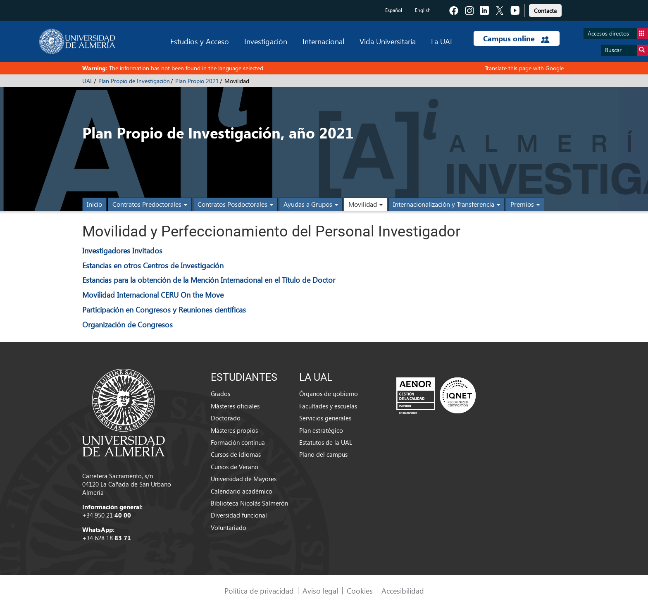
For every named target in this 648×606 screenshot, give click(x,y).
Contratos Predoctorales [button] (149, 204)
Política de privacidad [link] (259, 590)
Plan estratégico (321, 430)
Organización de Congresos (127, 324)
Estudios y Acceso (199, 41)
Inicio (94, 204)
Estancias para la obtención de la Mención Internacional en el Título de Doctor (208, 279)
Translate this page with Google (524, 68)
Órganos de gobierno (328, 393)
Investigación (265, 41)
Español (393, 10)
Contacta (545, 10)
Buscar (626, 50)
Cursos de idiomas (236, 454)
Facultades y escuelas (328, 406)
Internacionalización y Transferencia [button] (446, 204)
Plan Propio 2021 (197, 81)
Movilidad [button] (365, 204)
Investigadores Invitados (122, 250)
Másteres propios (234, 430)
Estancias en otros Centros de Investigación (153, 265)
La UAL (442, 41)
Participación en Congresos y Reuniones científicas (164, 309)
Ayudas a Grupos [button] (311, 204)
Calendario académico (241, 491)
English (423, 10)
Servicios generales (325, 418)
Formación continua (238, 442)
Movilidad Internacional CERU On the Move (153, 294)
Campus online (516, 38)
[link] (545, 9)
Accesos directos (618, 33)
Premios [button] (525, 204)
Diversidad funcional (239, 515)
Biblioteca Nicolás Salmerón (249, 503)
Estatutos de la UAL (325, 442)
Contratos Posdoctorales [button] (235, 204)
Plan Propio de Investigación (134, 81)
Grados (220, 393)
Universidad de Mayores (243, 479)
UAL (87, 81)
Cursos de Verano (234, 467)
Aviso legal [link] (320, 590)
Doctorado (226, 418)
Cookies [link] (360, 590)
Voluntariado (228, 527)
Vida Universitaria (388, 41)
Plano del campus (323, 454)
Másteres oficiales (235, 406)
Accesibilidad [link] (402, 590)
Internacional (323, 41)
